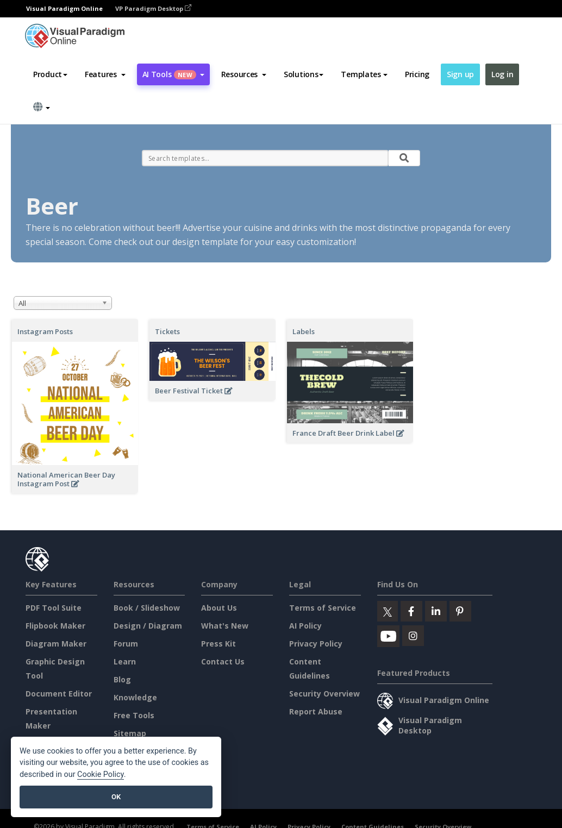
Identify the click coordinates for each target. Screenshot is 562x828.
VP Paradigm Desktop (153, 8)
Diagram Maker (56, 643)
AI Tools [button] (173, 74)
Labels (303, 331)
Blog (122, 679)
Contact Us (223, 661)
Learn (125, 661)
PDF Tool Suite (54, 608)
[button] (105, 74)
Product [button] (50, 74)
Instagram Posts (45, 331)
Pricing (417, 74)
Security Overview (324, 693)
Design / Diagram (148, 625)
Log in (502, 74)
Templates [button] (364, 74)
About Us (219, 608)
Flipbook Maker (55, 625)
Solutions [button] (303, 74)
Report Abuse (315, 711)
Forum (126, 643)
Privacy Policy (315, 643)
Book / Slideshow (147, 608)
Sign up (460, 74)
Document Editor (59, 693)
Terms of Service (322, 608)
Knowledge (135, 697)
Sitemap (130, 733)
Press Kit (218, 643)
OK (116, 797)
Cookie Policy (100, 774)
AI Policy (305, 625)
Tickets (167, 331)
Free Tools (134, 715)
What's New (224, 625)
